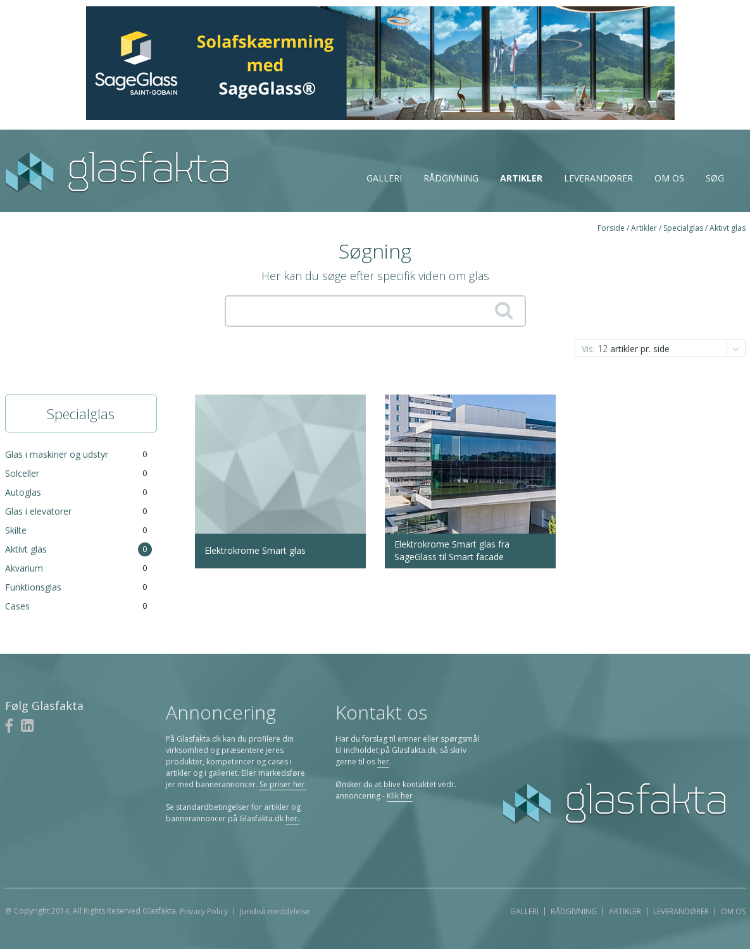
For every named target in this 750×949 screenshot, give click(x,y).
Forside (611, 228)
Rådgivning (450, 178)
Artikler (521, 178)
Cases (17, 606)
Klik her (400, 795)
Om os (669, 178)
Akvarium (24, 568)
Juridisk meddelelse (275, 911)
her (383, 761)
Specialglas (683, 228)
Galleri (384, 178)
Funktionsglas (33, 587)
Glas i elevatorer (38, 511)
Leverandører (598, 178)
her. (292, 818)
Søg (715, 178)
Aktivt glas (727, 228)
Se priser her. (283, 784)
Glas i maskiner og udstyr (56, 454)
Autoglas (23, 492)
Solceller (22, 473)
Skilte (16, 530)
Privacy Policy (204, 911)
